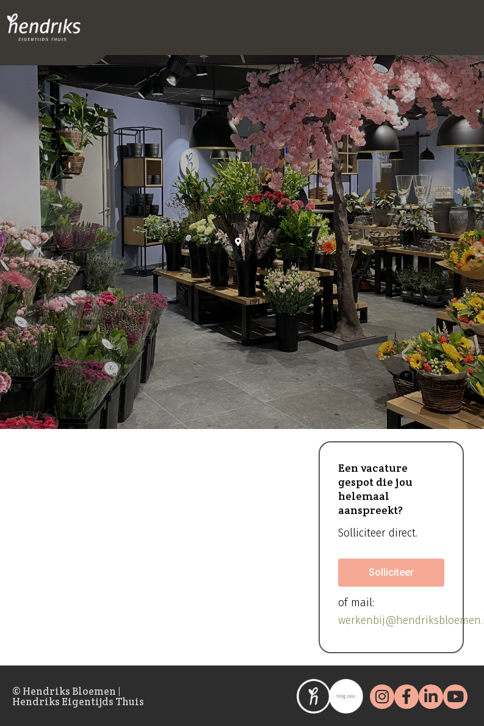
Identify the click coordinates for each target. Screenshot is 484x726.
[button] (391, 573)
